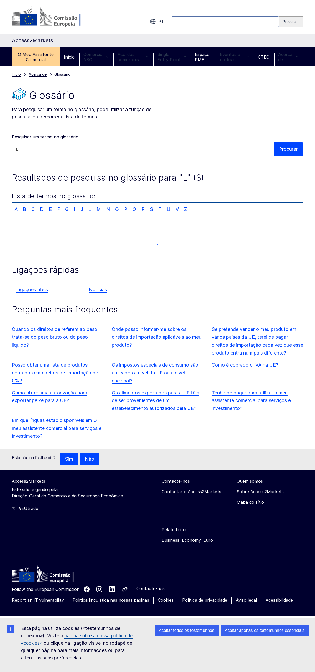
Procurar (288, 149)
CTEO (264, 57)
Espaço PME (202, 57)
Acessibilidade (279, 600)
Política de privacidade (204, 600)
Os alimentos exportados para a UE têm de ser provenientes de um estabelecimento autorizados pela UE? (155, 400)
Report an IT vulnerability (38, 600)
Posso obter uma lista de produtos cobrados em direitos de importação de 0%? (55, 372)
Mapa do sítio (250, 502)
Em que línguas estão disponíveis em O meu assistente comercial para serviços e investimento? (56, 428)
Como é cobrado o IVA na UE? (245, 365)
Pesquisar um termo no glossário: (45, 136)
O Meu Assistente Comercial (36, 57)
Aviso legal (246, 600)
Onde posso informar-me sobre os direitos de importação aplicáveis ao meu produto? (156, 337)
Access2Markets (28, 481)
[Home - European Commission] (50, 575)
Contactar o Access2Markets (191, 491)
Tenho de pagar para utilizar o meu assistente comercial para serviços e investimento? (251, 400)
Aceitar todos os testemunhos (186, 630)
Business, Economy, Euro (187, 540)
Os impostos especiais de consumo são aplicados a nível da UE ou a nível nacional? (155, 372)
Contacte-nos (150, 588)
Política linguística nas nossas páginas (111, 600)
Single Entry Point (171, 57)
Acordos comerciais (133, 57)
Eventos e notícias (234, 57)
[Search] (291, 21)
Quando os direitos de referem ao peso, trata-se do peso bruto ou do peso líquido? (55, 337)
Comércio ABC (96, 57)
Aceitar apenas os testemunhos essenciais (264, 630)
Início (69, 57)
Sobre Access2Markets (260, 491)
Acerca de (288, 57)
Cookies (166, 600)
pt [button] (157, 21)
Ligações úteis (32, 289)
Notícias (98, 289)
